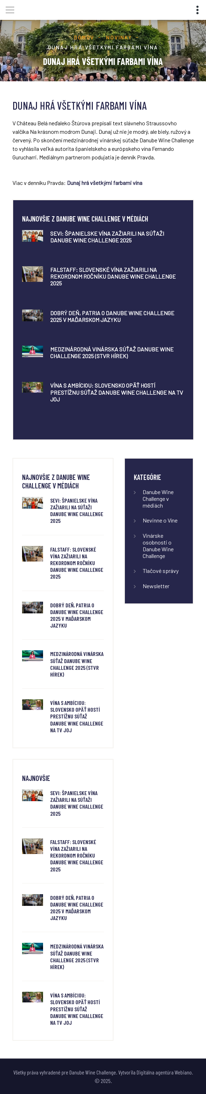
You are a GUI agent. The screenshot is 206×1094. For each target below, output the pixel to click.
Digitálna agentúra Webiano (164, 1072)
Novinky (119, 37)
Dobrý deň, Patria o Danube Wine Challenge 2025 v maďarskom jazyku (112, 316)
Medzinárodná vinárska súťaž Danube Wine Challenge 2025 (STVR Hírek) (112, 352)
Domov (84, 37)
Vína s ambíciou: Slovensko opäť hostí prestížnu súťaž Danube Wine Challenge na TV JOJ (116, 392)
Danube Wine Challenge (92, 1072)
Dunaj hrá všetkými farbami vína (105, 182)
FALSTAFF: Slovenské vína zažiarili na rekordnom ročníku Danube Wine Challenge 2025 (113, 276)
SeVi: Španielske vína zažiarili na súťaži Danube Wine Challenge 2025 (107, 237)
